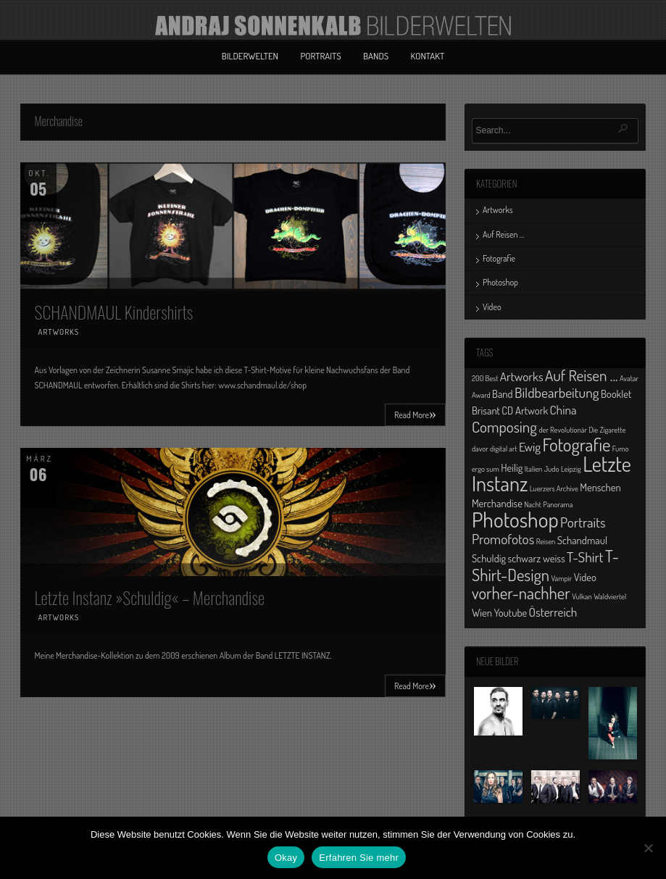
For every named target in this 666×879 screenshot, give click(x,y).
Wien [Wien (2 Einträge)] (482, 612)
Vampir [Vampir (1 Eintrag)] (561, 578)
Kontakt (428, 56)
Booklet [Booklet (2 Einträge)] (616, 393)
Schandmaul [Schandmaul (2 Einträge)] (582, 539)
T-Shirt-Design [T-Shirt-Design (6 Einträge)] (545, 565)
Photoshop (500, 282)
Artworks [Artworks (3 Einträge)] (522, 376)
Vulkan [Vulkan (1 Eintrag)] (582, 596)
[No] (648, 848)
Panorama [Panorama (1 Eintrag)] (558, 504)
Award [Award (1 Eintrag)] (481, 395)
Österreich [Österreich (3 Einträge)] (553, 612)
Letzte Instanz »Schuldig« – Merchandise (150, 597)
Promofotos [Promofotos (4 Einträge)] (503, 539)
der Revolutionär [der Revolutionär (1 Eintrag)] (562, 430)
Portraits (320, 56)
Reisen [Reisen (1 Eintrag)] (546, 541)
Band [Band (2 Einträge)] (502, 393)
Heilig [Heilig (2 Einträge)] (512, 467)
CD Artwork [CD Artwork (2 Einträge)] (524, 410)
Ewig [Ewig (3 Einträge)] (530, 446)
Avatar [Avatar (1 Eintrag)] (629, 378)
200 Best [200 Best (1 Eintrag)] (485, 378)
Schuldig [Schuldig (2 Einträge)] (489, 558)
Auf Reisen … (503, 234)
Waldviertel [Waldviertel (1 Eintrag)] (610, 596)
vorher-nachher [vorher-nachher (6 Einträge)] (521, 593)
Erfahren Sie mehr (359, 857)
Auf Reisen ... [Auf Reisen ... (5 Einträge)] (581, 375)
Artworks (59, 332)
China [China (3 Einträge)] (563, 409)
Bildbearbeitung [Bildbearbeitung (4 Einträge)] (557, 392)
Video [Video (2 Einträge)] (585, 576)
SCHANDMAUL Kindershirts (114, 312)
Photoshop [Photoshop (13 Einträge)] (515, 519)
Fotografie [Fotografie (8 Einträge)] (576, 444)
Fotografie (499, 258)
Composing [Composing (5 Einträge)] (504, 426)
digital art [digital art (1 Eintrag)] (503, 448)
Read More (415, 414)
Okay (286, 857)
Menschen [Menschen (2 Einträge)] (600, 486)
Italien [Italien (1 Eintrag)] (533, 469)
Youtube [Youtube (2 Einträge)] (510, 612)
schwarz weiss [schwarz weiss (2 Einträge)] (536, 558)
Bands (375, 56)
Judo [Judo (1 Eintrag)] (551, 469)
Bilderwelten (250, 56)
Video (492, 306)
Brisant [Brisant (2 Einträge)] (486, 410)
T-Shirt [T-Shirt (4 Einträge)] (585, 557)
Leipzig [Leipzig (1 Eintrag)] (571, 469)
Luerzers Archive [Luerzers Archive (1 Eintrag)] (554, 488)
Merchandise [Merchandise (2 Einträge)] (497, 502)
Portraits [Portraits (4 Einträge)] (582, 522)
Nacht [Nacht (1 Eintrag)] (532, 504)
